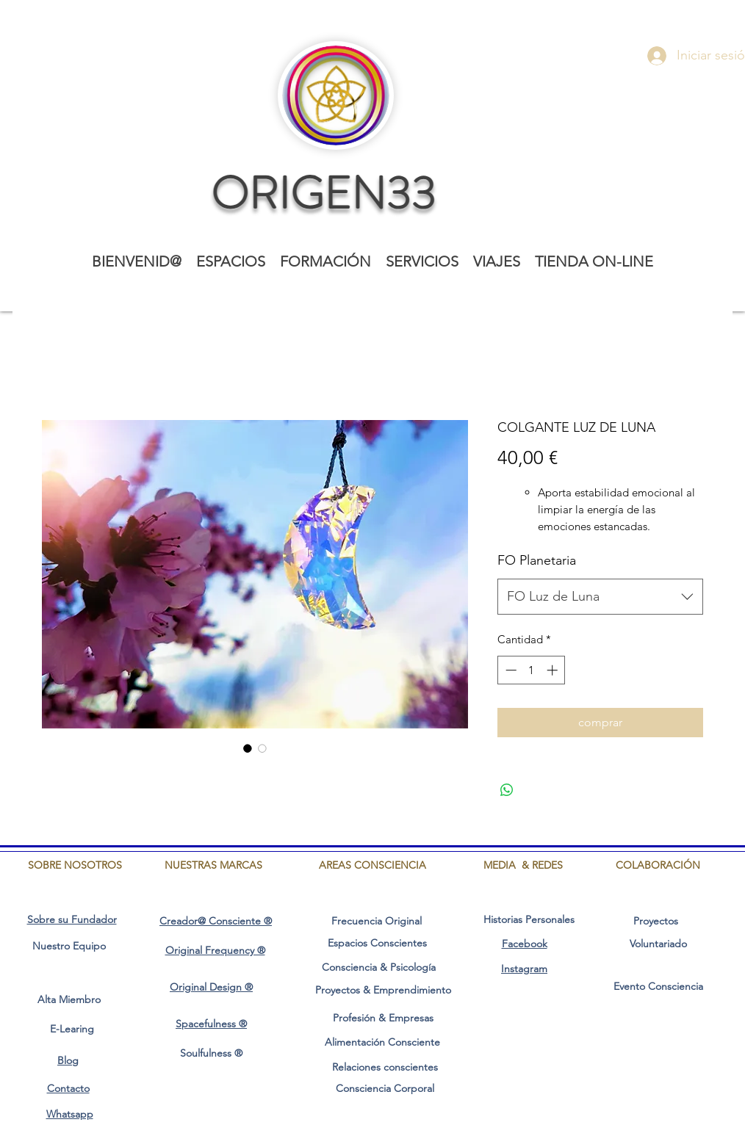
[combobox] (600, 597)
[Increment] (554, 670)
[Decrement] (509, 670)
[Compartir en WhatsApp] (507, 790)
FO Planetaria (536, 560)
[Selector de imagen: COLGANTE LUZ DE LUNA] (247, 748)
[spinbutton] (531, 670)
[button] (231, 261)
